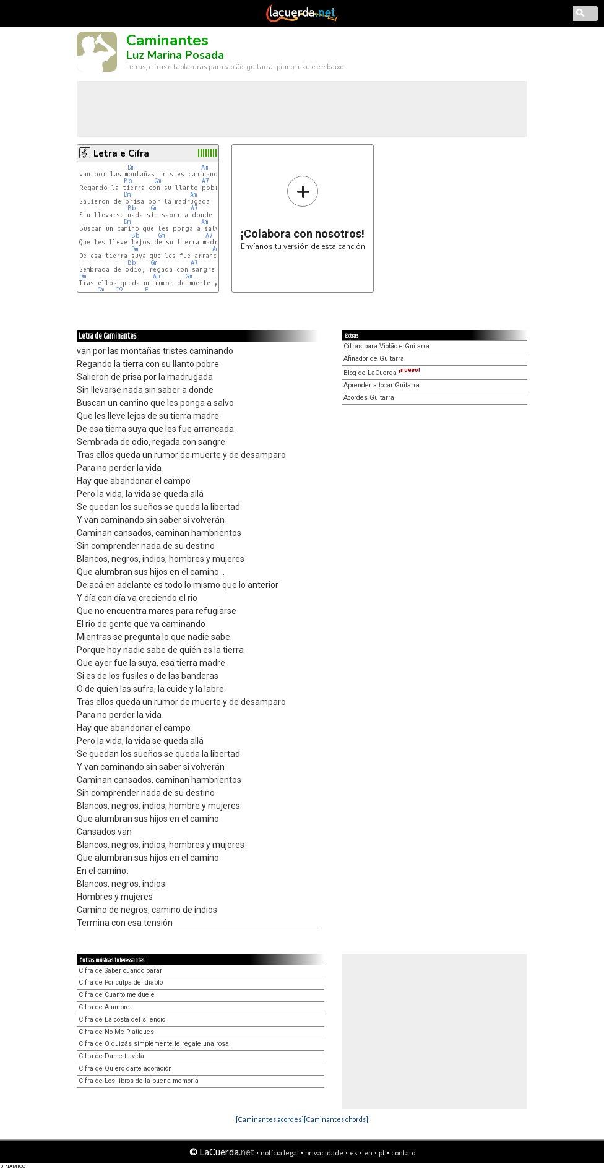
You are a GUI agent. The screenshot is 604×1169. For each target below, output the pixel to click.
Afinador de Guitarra (373, 359)
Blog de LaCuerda (381, 373)
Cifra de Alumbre (104, 1007)
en (368, 1153)
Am (204, 167)
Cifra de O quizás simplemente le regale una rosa (154, 1044)
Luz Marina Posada (175, 55)
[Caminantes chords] (336, 1119)
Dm (130, 167)
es (354, 1153)
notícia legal (280, 1153)
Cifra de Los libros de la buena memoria (139, 1081)
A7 (205, 181)
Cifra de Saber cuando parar (120, 971)
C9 (119, 290)
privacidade (324, 1153)
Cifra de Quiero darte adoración (125, 1068)
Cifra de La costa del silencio (122, 1020)
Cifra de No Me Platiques (116, 1032)
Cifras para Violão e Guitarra (386, 346)
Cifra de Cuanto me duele (117, 995)
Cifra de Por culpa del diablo (121, 982)
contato (403, 1153)
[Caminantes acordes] (270, 1119)
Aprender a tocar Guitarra (381, 385)
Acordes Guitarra (368, 398)
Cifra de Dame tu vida (111, 1056)
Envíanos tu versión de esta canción (303, 212)
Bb (128, 181)
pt (382, 1153)
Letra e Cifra (121, 153)
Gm (158, 181)
